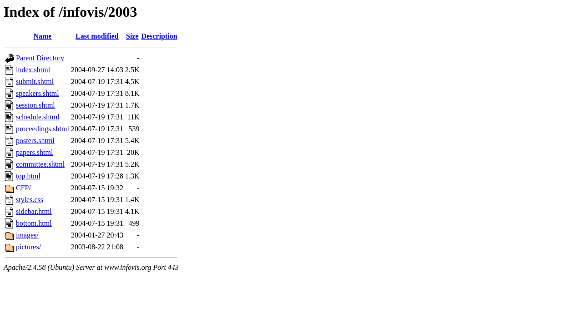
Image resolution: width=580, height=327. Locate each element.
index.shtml (33, 70)
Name (42, 36)
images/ (27, 235)
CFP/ (23, 188)
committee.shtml (40, 164)
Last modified (97, 36)
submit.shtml (35, 81)
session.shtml (35, 105)
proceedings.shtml (42, 129)
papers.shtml (34, 152)
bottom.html (34, 223)
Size (132, 36)
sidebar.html (34, 211)
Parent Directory (40, 58)
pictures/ (28, 247)
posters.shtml (35, 140)
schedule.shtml (38, 117)
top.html (28, 176)
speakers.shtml (37, 93)
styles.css (29, 199)
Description (159, 36)
